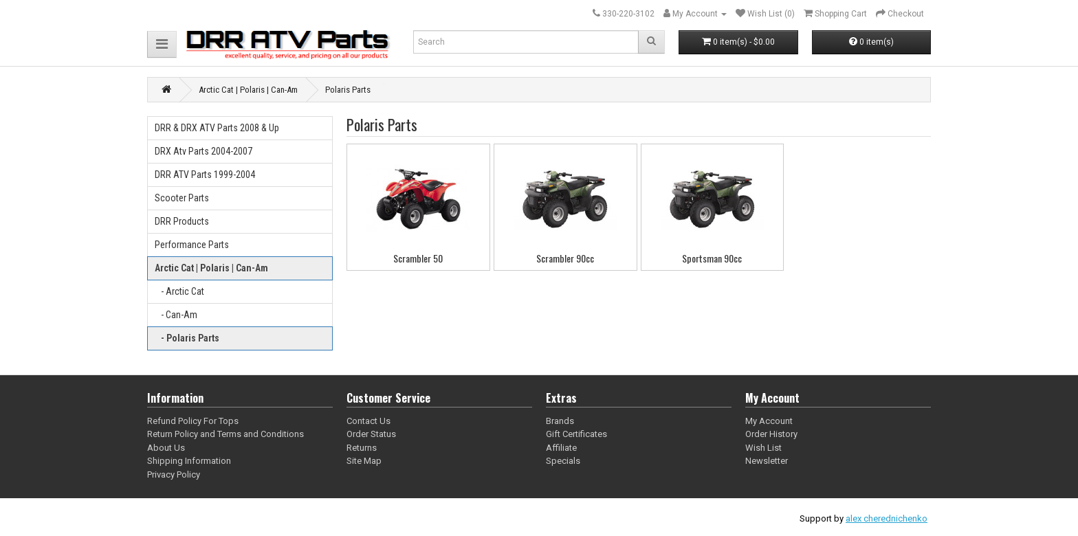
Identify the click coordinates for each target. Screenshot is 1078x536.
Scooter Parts (182, 197)
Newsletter (766, 461)
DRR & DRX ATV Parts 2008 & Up (217, 127)
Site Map (364, 461)
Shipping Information (189, 461)
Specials (563, 461)
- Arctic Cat (179, 291)
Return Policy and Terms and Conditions (225, 434)
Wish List (763, 448)
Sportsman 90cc (712, 258)
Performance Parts (192, 244)
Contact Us (368, 421)
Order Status (371, 434)
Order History (771, 434)
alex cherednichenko (886, 518)
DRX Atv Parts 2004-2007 (203, 151)
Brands (560, 421)
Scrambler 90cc (565, 258)
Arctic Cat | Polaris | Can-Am (211, 268)
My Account (769, 421)
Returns (361, 448)
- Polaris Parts (187, 338)
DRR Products (182, 221)
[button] (162, 44)
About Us (166, 448)
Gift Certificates (576, 434)
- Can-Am (176, 314)
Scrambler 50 (418, 258)
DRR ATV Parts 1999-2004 (205, 174)
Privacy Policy (173, 474)
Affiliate (561, 448)
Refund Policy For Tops (193, 421)
